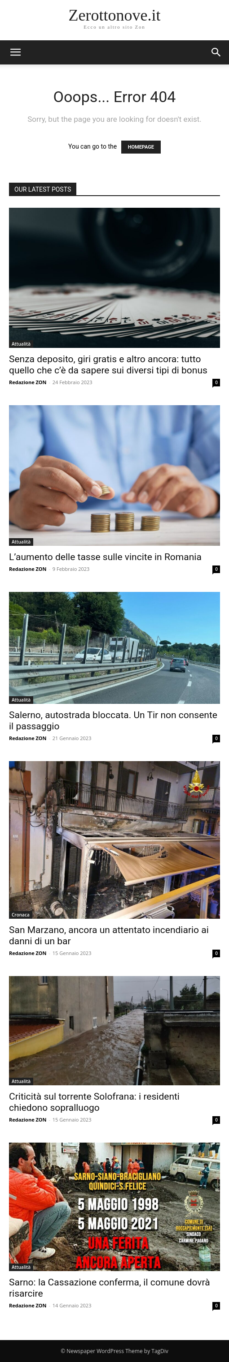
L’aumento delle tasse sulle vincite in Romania (105, 557)
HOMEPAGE (141, 147)
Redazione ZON (28, 382)
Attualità (21, 344)
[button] (216, 52)
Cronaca (21, 915)
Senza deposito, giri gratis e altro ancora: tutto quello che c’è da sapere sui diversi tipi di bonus (108, 365)
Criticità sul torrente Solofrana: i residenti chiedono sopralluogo (94, 1102)
